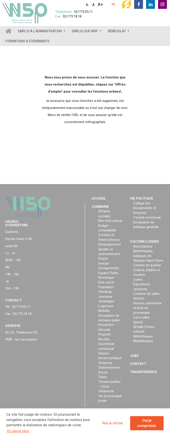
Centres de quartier (147, 265)
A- (87, 5)
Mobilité (104, 311)
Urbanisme (106, 391)
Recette (104, 339)
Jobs (134, 356)
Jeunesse (105, 297)
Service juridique (110, 358)
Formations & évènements (27, 41)
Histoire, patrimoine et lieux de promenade (147, 308)
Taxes (102, 377)
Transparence (143, 372)
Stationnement (109, 367)
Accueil (99, 198)
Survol (102, 372)
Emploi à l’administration (40, 31)
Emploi (103, 259)
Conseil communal (146, 217)
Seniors (103, 353)
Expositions (141, 284)
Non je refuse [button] (112, 423)
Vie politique (141, 198)
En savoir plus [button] (18, 431)
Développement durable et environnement (109, 249)
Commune (100, 207)
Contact (138, 364)
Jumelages (106, 301)
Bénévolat (117, 31)
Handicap (105, 292)
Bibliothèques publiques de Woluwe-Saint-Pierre (148, 256)
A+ (100, 4)
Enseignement (108, 268)
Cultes (138, 280)
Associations (143, 246)
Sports (138, 322)
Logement (105, 306)
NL (114, 4)
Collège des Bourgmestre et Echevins (144, 208)
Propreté (104, 334)
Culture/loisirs (144, 242)
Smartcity (105, 363)
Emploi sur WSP (85, 31)
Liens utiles (141, 317)
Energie (103, 263)
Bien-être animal (110, 221)
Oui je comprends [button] (146, 423)
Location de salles (146, 294)
